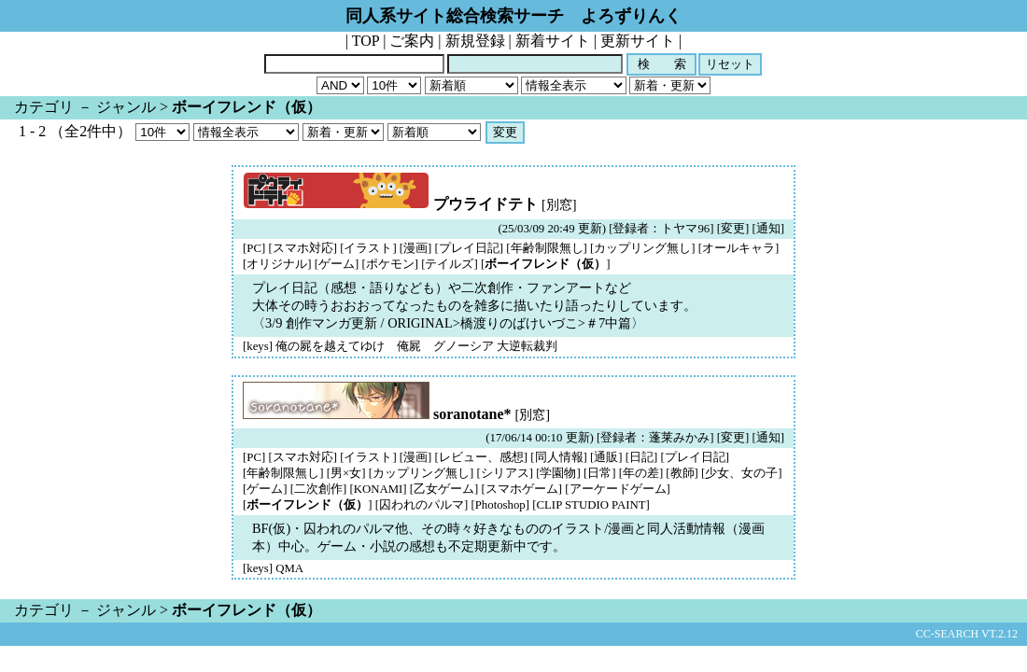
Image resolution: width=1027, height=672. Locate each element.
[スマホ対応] (302, 248)
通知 (768, 228)
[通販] (606, 457)
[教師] (682, 473)
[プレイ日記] (469, 248)
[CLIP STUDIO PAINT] (591, 504)
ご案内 (411, 41)
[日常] (600, 473)
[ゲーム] (337, 264)
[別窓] (559, 204)
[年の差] (641, 473)
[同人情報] (558, 457)
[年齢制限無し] (546, 248)
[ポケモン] (389, 264)
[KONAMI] (377, 489)
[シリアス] (504, 473)
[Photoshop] (500, 504)
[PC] (254, 248)
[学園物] (558, 473)
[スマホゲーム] (522, 489)
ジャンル (126, 107)
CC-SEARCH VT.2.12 (967, 633)
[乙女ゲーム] (444, 489)
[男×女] (346, 473)
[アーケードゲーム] (617, 489)
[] (546, 264)
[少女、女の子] (741, 473)
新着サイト (552, 41)
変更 (733, 228)
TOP (365, 41)
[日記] (642, 457)
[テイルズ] (449, 264)
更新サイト (637, 41)
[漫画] (416, 248)
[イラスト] (368, 248)
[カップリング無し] (643, 248)
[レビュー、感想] (481, 457)
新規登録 (475, 41)
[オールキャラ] (739, 248)
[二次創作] (318, 489)
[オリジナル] (277, 264)
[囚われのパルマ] (422, 504)
